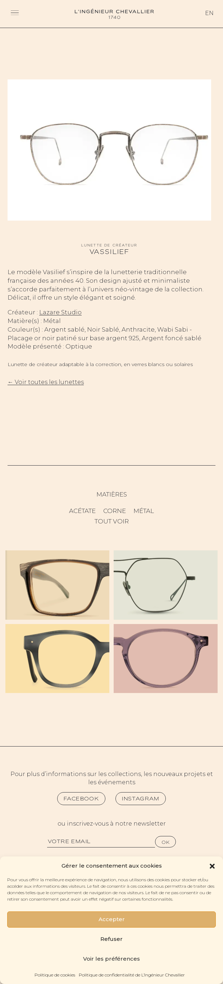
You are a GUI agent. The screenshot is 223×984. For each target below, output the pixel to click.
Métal (143, 510)
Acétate (82, 510)
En (209, 13)
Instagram (140, 798)
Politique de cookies (55, 975)
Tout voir (112, 521)
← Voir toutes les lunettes (46, 382)
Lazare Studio (60, 312)
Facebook (81, 798)
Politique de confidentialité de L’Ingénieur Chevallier (132, 975)
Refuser (111, 939)
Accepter (112, 919)
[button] (212, 865)
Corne (114, 510)
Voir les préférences (111, 958)
